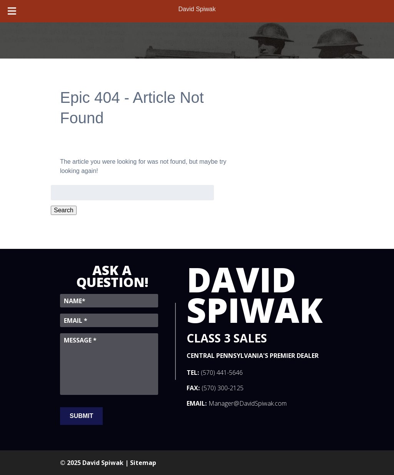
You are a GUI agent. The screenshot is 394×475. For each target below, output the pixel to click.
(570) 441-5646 (222, 372)
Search (63, 210)
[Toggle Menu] (12, 11)
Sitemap (143, 462)
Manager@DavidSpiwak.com (248, 403)
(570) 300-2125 (223, 388)
